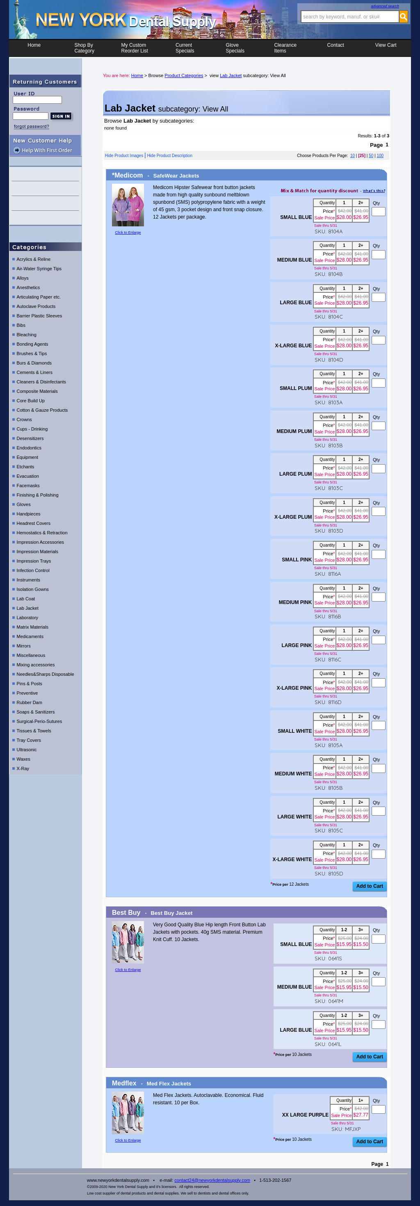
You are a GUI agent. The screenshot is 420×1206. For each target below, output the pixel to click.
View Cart (386, 48)
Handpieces (29, 513)
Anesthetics (28, 287)
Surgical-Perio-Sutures (39, 721)
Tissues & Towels (34, 730)
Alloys (23, 278)
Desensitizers (30, 438)
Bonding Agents (32, 344)
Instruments (28, 579)
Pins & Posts (29, 683)
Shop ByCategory (84, 48)
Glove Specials (235, 48)
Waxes (23, 759)
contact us (45, 173)
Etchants (25, 466)
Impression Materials (37, 551)
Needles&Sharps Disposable (45, 674)
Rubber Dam (29, 702)
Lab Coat (26, 598)
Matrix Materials (33, 627)
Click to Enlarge (128, 232)
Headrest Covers (34, 523)
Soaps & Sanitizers (36, 711)
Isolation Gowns (33, 589)
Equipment (28, 457)
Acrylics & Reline (34, 259)
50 (371, 155)
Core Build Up (31, 400)
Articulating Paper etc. (39, 296)
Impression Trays (34, 561)
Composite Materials (37, 391)
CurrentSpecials (185, 48)
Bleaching (27, 334)
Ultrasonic (27, 749)
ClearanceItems (285, 48)
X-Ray (23, 768)
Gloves (24, 504)
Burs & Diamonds (34, 362)
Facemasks (28, 485)
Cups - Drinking (32, 428)
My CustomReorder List (134, 48)
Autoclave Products (36, 306)
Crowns (24, 419)
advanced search (385, 6)
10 (352, 155)
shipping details (45, 218)
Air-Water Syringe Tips (39, 268)
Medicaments (30, 636)
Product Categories (183, 75)
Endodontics (29, 447)
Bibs (21, 325)
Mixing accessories (36, 664)
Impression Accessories (40, 542)
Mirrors (24, 645)
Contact (335, 48)
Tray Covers (29, 740)
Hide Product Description (169, 155)
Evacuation (28, 476)
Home (34, 48)
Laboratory (28, 617)
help (45, 188)
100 (380, 155)
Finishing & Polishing (38, 494)
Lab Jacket (28, 608)
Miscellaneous (31, 655)
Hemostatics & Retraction (42, 532)
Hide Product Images (124, 155)
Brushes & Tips (32, 353)
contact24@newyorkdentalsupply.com (212, 1180)
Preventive (27, 693)
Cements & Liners (34, 372)
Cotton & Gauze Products (42, 410)
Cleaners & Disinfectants (41, 381)
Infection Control (33, 570)
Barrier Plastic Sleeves (39, 315)
